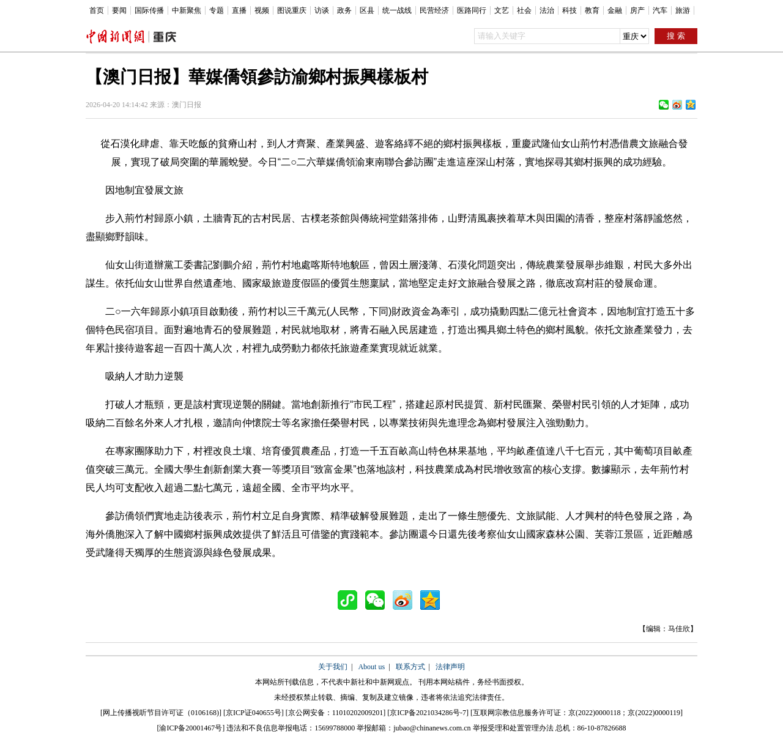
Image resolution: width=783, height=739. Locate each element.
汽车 (660, 10)
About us (371, 666)
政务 (344, 10)
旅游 (682, 10)
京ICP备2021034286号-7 (428, 712)
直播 (239, 10)
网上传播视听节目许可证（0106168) (161, 712)
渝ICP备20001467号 (190, 728)
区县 (367, 10)
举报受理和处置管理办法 (513, 728)
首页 (96, 10)
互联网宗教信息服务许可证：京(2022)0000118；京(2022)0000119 (576, 712)
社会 (524, 10)
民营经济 (434, 10)
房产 (637, 10)
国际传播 (149, 10)
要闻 (119, 10)
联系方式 (410, 666)
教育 (592, 10)
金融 (614, 10)
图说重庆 (291, 10)
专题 (216, 10)
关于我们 (332, 666)
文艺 (501, 10)
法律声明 (450, 666)
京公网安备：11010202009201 (336, 712)
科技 (569, 10)
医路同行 (471, 10)
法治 (547, 10)
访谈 (321, 10)
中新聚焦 (186, 10)
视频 (261, 10)
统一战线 (397, 10)
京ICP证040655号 (253, 712)
